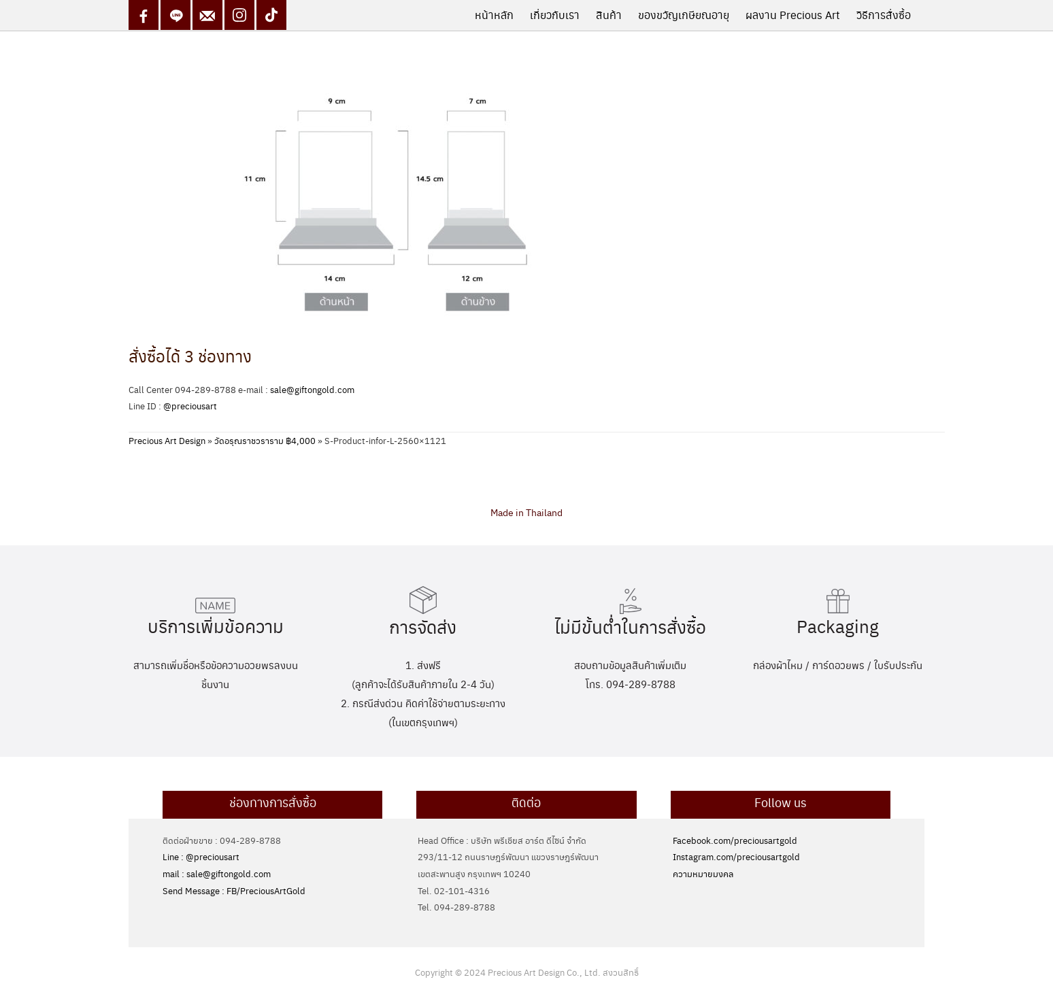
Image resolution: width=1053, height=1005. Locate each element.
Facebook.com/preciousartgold (735, 840)
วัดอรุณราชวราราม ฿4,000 (265, 440)
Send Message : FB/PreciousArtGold (234, 890)
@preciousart (190, 405)
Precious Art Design (167, 440)
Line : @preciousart (201, 856)
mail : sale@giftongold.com (217, 873)
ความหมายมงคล (703, 873)
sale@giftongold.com (312, 389)
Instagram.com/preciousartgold (736, 856)
